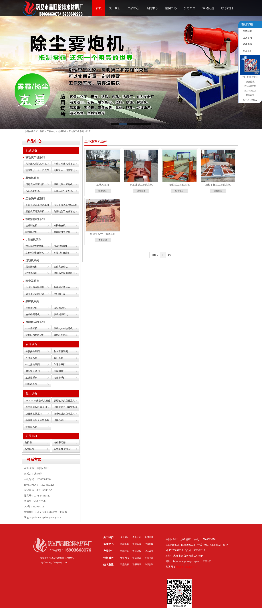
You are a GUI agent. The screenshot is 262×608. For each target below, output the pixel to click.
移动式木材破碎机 (63, 328)
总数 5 (155, 255)
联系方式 (34, 460)
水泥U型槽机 (60, 246)
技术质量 (108, 564)
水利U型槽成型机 (34, 252)
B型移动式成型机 (34, 246)
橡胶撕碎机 (60, 307)
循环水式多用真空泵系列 (65, 408)
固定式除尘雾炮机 (34, 184)
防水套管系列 (61, 351)
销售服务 (108, 557)
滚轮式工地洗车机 (34, 211)
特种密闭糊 (60, 442)
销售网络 (124, 557)
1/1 (169, 255)
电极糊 (28, 442)
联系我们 (227, 8)
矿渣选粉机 (31, 273)
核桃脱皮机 (31, 232)
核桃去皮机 (60, 225)
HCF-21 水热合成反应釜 (37, 400)
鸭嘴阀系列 (60, 371)
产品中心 (133, 8)
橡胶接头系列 (32, 351)
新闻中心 (152, 8)
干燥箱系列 (31, 426)
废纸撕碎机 (31, 307)
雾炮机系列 (32, 178)
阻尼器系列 (31, 384)
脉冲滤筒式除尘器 (34, 287)
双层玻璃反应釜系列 (64, 400)
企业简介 (124, 537)
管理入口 (207, 561)
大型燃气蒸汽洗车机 (36, 163)
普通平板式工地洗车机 (37, 205)
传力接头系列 (32, 364)
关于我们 (114, 8)
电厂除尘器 (60, 293)
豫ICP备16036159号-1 (186, 567)
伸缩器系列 (60, 364)
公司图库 (189, 8)
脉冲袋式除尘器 (62, 287)
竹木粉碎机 (31, 328)
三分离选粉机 (61, 266)
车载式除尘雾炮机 (63, 190)
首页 (99, 8)
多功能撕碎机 (61, 314)
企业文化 (136, 537)
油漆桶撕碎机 (32, 314)
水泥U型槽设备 (62, 252)
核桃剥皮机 (31, 225)
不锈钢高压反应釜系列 (37, 420)
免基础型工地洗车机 (64, 211)
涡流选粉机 (31, 266)
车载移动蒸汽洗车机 (64, 163)
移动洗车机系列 (35, 157)
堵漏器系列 (60, 377)
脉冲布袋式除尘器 (34, 293)
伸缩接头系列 (32, 371)
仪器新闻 (149, 544)
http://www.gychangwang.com (186, 561)
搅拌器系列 (60, 420)
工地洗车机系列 (76, 131)
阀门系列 (58, 358)
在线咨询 (149, 564)
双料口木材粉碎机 (34, 335)
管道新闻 (136, 544)
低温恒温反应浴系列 (64, 413)
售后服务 (136, 557)
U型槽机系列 (33, 239)
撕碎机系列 (32, 301)
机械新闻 (124, 544)
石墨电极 (31, 435)
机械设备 (62, 131)
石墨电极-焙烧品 (62, 449)
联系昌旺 (136, 564)
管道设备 (31, 344)
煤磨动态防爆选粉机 (64, 273)
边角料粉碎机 (61, 335)
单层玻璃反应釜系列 (36, 407)
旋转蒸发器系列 (33, 413)
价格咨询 (247, 44)
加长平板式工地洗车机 (65, 205)
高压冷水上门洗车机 (64, 170)
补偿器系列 (31, 358)
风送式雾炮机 (32, 190)
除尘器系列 (32, 280)
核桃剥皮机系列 (35, 219)
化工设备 (31, 393)
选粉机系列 (32, 260)
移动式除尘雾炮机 (63, 184)
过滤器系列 (31, 377)
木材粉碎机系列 (35, 322)
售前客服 (247, 31)
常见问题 (208, 8)
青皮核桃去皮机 (62, 232)
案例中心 (171, 8)
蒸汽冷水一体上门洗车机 (37, 171)
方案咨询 (247, 37)
